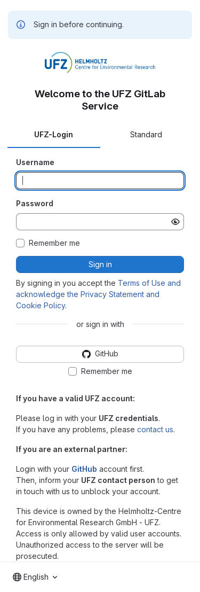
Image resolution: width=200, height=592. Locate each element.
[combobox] (35, 577)
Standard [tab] (146, 134)
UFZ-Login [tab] (53, 134)
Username (35, 162)
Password (34, 203)
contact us (155, 429)
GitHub (84, 468)
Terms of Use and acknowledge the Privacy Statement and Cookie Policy (98, 294)
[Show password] (175, 221)
